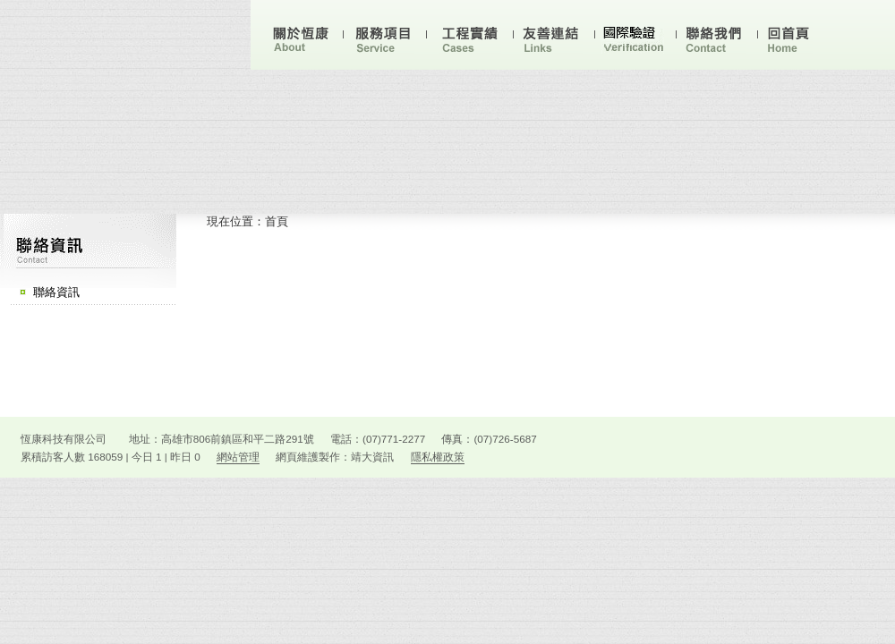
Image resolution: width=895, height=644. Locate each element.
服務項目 (385, 38)
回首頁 (797, 38)
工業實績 (472, 38)
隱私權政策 (438, 456)
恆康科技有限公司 (125, 39)
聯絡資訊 (56, 292)
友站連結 (553, 38)
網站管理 (238, 456)
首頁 (276, 221)
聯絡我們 (716, 38)
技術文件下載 (635, 38)
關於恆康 (302, 38)
